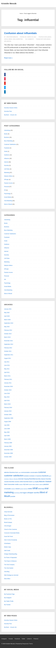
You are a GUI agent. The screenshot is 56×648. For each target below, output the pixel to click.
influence (47, 39)
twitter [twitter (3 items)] (30, 489)
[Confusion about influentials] (31, 37)
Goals (5, 151)
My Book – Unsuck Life (10, 115)
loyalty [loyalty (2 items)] (37, 481)
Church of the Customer (10, 529)
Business (6, 137)
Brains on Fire (8, 519)
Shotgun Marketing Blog (10, 554)
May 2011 (6, 369)
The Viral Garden (8, 568)
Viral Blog (6, 571)
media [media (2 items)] (17, 484)
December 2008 (8, 449)
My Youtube (7, 604)
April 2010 (7, 400)
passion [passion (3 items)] (46, 484)
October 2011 (7, 351)
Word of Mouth (8, 204)
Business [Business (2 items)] (12, 472)
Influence (48, 37)
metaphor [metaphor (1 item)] (21, 484)
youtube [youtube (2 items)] (12, 496)
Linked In (29, 638)
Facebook (6, 148)
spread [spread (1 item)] (21, 488)
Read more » (8, 58)
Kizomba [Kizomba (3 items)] (32, 479)
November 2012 (8, 340)
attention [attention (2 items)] (6, 472)
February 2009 (8, 442)
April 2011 (7, 372)
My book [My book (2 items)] (25, 484)
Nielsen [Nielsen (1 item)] (37, 484)
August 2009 (7, 421)
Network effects (8, 176)
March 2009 (7, 439)
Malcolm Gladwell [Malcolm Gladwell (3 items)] (45, 481)
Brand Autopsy (8, 522)
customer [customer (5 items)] (42, 472)
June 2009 (7, 428)
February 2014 (8, 330)
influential (7, 41)
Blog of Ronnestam (9, 515)
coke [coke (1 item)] (20, 472)
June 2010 (7, 393)
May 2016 (6, 326)
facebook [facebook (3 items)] (45, 476)
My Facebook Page (9, 594)
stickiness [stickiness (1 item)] (25, 488)
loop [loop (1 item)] (34, 481)
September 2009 (8, 418)
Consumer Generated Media (11, 533)
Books (6, 134)
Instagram (4, 638)
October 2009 (7, 414)
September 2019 (8, 323)
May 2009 (6, 432)
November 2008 (8, 453)
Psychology (7, 193)
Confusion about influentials (20, 33)
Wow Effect (7, 578)
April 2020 (7, 316)
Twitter (23, 638)
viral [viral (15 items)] (35, 488)
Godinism (6, 155)
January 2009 (7, 446)
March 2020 (7, 319)
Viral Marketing (18, 39)
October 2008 (7, 456)
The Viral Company (9, 564)
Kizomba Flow (8, 111)
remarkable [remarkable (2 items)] (7, 488)
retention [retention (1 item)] (13, 488)
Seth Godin (7, 550)
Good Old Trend (8, 536)
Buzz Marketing (8, 141)
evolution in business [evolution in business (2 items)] (35, 476)
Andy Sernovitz (8, 511)
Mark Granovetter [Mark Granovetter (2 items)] (9, 484)
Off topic (6, 179)
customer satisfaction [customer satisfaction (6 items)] (13, 475)
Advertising (7, 130)
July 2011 (6, 362)
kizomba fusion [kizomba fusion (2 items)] (27, 481)
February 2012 (8, 347)
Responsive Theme (27, 643)
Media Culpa (7, 547)
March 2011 (7, 376)
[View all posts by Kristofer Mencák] (12, 37)
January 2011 (7, 383)
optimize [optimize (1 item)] (41, 484)
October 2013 (7, 333)
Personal (6, 186)
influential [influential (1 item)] (16, 479)
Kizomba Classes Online (10, 107)
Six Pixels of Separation (10, 557)
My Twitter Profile (8, 601)
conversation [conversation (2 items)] (34, 472)
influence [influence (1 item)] (11, 479)
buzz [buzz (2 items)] (16, 472)
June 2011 (7, 365)
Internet (6, 162)
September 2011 (8, 354)
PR (5, 190)
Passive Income (8, 183)
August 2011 (7, 358)
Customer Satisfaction (10, 144)
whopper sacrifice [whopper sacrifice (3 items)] (33, 493)
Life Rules (7, 169)
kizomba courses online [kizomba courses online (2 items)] (16, 481)
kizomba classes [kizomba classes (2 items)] (40, 479)
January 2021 (7, 309)
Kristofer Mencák (8, 4)
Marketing (6, 172)
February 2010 (8, 407)
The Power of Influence (10, 561)
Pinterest (35, 638)
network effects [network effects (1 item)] (32, 484)
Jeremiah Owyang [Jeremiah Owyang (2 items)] (23, 479)
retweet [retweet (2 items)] (17, 488)
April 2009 (7, 435)
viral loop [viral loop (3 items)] (41, 489)
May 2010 (6, 397)
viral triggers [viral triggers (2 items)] (23, 492)
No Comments (29, 39)
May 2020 (6, 312)
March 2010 (7, 404)
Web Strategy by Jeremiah (11, 575)
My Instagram (7, 597)
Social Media (8, 39)
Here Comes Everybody (10, 540)
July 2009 (6, 425)
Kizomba (6, 165)
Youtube (10, 638)
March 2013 (7, 337)
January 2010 (7, 411)
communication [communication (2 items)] (25, 472)
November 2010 (8, 386)
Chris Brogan (7, 526)
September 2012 (8, 344)
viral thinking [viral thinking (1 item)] (16, 492)
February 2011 (8, 379)
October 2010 (7, 390)
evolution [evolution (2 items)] (26, 476)
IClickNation (7, 543)
